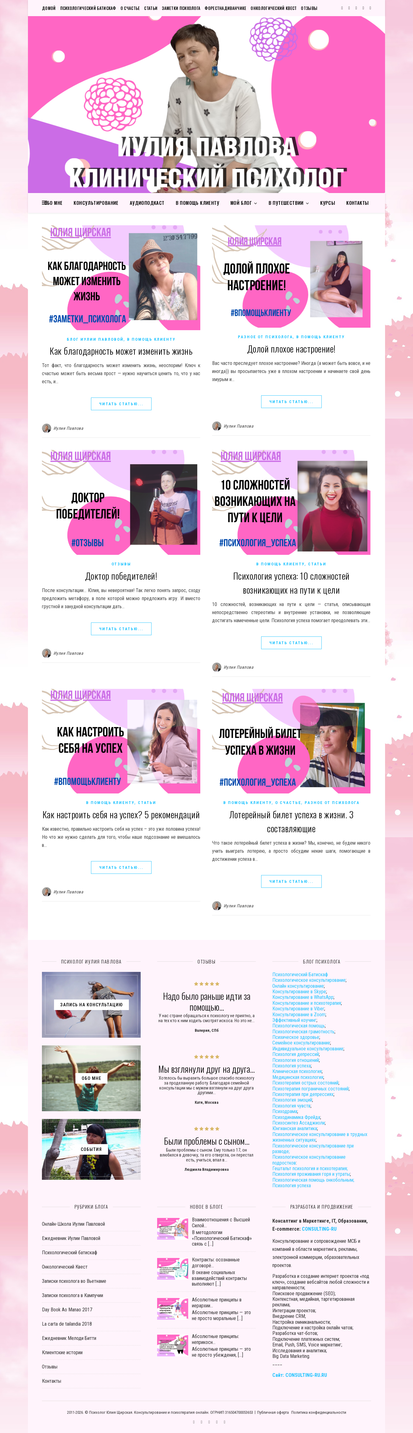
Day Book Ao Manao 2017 (67, 1310)
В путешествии (286, 202)
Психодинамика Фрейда (296, 1117)
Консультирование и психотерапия (306, 1003)
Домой (49, 8)
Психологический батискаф (88, 8)
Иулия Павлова (68, 428)
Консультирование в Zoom (298, 1014)
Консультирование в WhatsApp (303, 997)
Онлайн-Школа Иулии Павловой (73, 1224)
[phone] (370, 8)
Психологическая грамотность (303, 1032)
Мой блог (241, 202)
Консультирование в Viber (298, 1009)
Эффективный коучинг (294, 1020)
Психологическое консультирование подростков (309, 1160)
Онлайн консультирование (298, 986)
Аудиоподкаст (147, 202)
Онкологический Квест (274, 8)
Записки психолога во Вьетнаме (74, 1281)
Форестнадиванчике (225, 8)
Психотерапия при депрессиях (303, 1094)
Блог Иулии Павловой (95, 339)
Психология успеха (291, 1066)
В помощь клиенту (197, 202)
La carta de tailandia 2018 (67, 1324)
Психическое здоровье (295, 1037)
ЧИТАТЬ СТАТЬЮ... (121, 404)
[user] (364, 8)
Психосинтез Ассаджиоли (298, 1123)
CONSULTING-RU (319, 1229)
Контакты (357, 202)
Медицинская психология (297, 1077)
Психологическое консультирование (309, 980)
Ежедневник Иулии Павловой (71, 1238)
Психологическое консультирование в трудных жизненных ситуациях (319, 1137)
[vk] (357, 8)
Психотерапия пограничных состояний (310, 1089)
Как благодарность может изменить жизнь (121, 350)
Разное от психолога (265, 337)
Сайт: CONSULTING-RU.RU (299, 1375)
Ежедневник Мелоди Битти (69, 1338)
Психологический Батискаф (300, 974)
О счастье (130, 8)
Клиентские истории (62, 1352)
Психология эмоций (292, 1100)
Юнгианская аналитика (294, 1128)
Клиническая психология (297, 1071)
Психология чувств (291, 1106)
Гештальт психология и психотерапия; (310, 1168)
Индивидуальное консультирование (307, 1049)
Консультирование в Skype (299, 992)
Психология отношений (295, 1060)
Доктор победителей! (121, 575)
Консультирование (96, 202)
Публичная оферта (273, 1412)
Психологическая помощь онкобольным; (313, 1180)
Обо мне (53, 202)
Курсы (327, 202)
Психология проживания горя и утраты (311, 1174)
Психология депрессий (295, 1054)
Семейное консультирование (301, 1043)
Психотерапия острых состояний (305, 1083)
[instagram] (349, 8)
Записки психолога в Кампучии (72, 1295)
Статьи (150, 8)
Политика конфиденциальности (318, 1412)
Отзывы (309, 8)
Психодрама (284, 1111)
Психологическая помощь (298, 1026)
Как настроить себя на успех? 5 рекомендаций (121, 814)
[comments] (342, 8)
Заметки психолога (181, 8)
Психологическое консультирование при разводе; (313, 1148)
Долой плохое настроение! (291, 348)
